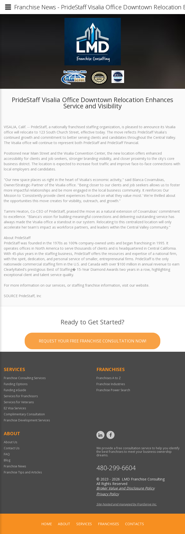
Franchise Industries (110, 384)
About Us (10, 442)
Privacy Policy (107, 494)
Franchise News (15, 466)
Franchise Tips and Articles (23, 472)
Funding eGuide (15, 390)
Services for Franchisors (21, 396)
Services (84, 523)
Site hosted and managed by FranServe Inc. (126, 504)
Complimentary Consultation (24, 414)
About (64, 523)
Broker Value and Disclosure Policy (125, 488)
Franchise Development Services (27, 420)
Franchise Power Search (113, 390)
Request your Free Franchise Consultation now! (92, 357)
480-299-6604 (116, 468)
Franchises (108, 523)
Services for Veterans (19, 402)
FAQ (7, 454)
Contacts (134, 523)
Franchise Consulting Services (25, 378)
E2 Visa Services (15, 408)
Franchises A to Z (108, 378)
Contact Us (11, 448)
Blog (7, 460)
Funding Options (15, 384)
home (46, 523)
